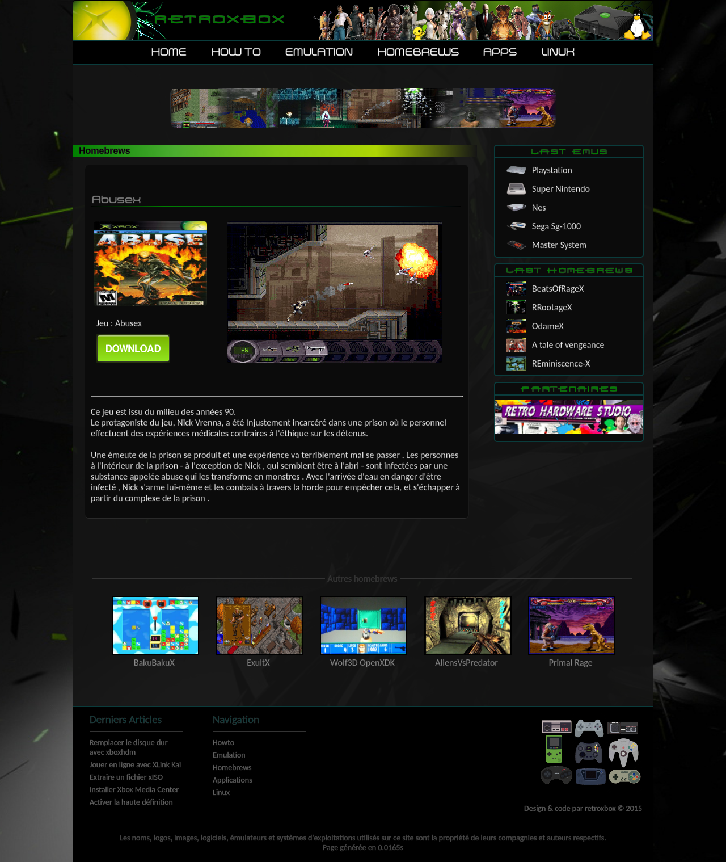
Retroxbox (219, 20)
